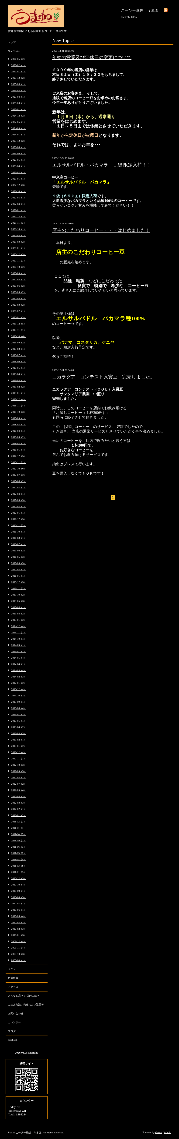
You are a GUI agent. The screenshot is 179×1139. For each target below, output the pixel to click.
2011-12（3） (18, 821)
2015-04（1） (18, 607)
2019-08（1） (18, 348)
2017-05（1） (18, 487)
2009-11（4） (18, 947)
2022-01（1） (18, 210)
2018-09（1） (18, 418)
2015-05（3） (18, 600)
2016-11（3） (18, 525)
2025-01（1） (18, 109)
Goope (158, 1132)
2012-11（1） (18, 758)
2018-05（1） (18, 424)
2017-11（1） (18, 462)
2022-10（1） (18, 191)
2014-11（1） (18, 632)
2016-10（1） (18, 531)
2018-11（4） (18, 405)
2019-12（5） (18, 323)
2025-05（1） (18, 90)
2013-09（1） (18, 701)
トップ (12, 42)
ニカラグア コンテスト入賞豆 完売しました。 (103, 376)
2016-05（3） (18, 556)
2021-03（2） (18, 241)
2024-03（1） (18, 128)
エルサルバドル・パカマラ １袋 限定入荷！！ (101, 164)
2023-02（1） (18, 172)
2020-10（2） (18, 266)
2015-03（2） (18, 613)
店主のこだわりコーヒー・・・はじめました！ (101, 230)
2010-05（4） (18, 916)
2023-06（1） (18, 153)
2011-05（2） (18, 853)
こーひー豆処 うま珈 (28, 1132)
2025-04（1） (18, 96)
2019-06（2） (18, 361)
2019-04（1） (18, 374)
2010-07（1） (18, 903)
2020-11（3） (18, 260)
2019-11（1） (18, 329)
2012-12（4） (18, 752)
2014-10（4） (18, 638)
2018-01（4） (18, 449)
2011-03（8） (18, 865)
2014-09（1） (18, 645)
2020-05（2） (18, 292)
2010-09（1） (18, 890)
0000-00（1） (18, 960)
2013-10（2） (18, 695)
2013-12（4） (18, 689)
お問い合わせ (15, 1013)
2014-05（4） (18, 657)
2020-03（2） (18, 304)
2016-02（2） (18, 569)
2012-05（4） (18, 790)
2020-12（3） (18, 254)
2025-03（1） (18, 103)
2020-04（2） (18, 298)
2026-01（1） (18, 71)
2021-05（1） (18, 235)
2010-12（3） (18, 878)
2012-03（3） (18, 802)
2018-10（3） (18, 411)
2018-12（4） (18, 399)
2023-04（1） (18, 166)
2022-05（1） (18, 197)
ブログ (12, 1031)
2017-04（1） (18, 493)
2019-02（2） (18, 386)
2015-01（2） (18, 619)
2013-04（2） (18, 727)
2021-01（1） (18, 248)
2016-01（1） (18, 575)
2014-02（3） (18, 676)
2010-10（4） (18, 884)
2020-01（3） (18, 317)
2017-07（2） (18, 474)
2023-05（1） (18, 159)
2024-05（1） (18, 121)
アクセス (13, 986)
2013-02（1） (18, 739)
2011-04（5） (18, 859)
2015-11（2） (18, 588)
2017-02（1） (18, 506)
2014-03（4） (18, 670)
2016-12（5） (18, 519)
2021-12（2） (18, 216)
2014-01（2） (18, 682)
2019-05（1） (18, 367)
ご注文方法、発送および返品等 (26, 1004)
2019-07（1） (18, 355)
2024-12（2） (18, 115)
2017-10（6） (18, 468)
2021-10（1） (18, 229)
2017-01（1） (18, 512)
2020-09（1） (18, 273)
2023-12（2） (18, 140)
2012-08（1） (18, 777)
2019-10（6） (18, 336)
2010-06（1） (18, 909)
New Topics (14, 50)
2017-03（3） (18, 500)
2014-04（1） (18, 664)
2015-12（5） (18, 582)
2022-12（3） (18, 184)
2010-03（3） (18, 922)
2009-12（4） (18, 941)
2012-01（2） (18, 815)
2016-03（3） (18, 563)
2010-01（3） (18, 935)
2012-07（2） (18, 783)
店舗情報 (13, 978)
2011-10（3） (18, 834)
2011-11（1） (18, 827)
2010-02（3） (18, 928)
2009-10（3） (18, 953)
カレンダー (14, 1022)
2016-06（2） (18, 550)
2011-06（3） (18, 846)
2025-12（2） (18, 77)
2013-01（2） (18, 745)
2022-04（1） (18, 203)
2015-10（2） (18, 594)
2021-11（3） (18, 222)
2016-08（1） (18, 537)
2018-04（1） (18, 430)
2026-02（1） (18, 65)
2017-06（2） (18, 481)
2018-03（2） (18, 437)
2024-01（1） (18, 134)
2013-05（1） (18, 720)
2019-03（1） (18, 380)
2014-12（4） (18, 626)
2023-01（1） (18, 178)
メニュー (13, 969)
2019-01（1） (18, 392)
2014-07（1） (18, 651)
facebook (12, 1039)
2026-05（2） (18, 58)
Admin (167, 1132)
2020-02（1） (18, 311)
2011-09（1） (18, 840)
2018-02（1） (18, 443)
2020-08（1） (18, 279)
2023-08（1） (18, 147)
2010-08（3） (18, 897)
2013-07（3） (18, 714)
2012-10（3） (18, 764)
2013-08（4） (18, 708)
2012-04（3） (18, 796)
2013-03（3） (18, 733)
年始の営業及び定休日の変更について (91, 57)
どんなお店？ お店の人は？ (23, 995)
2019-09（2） (18, 342)
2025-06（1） (18, 84)
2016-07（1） (18, 544)
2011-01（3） (18, 872)
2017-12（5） (18, 456)
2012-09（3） (18, 771)
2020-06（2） (18, 285)
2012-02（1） (18, 809)
